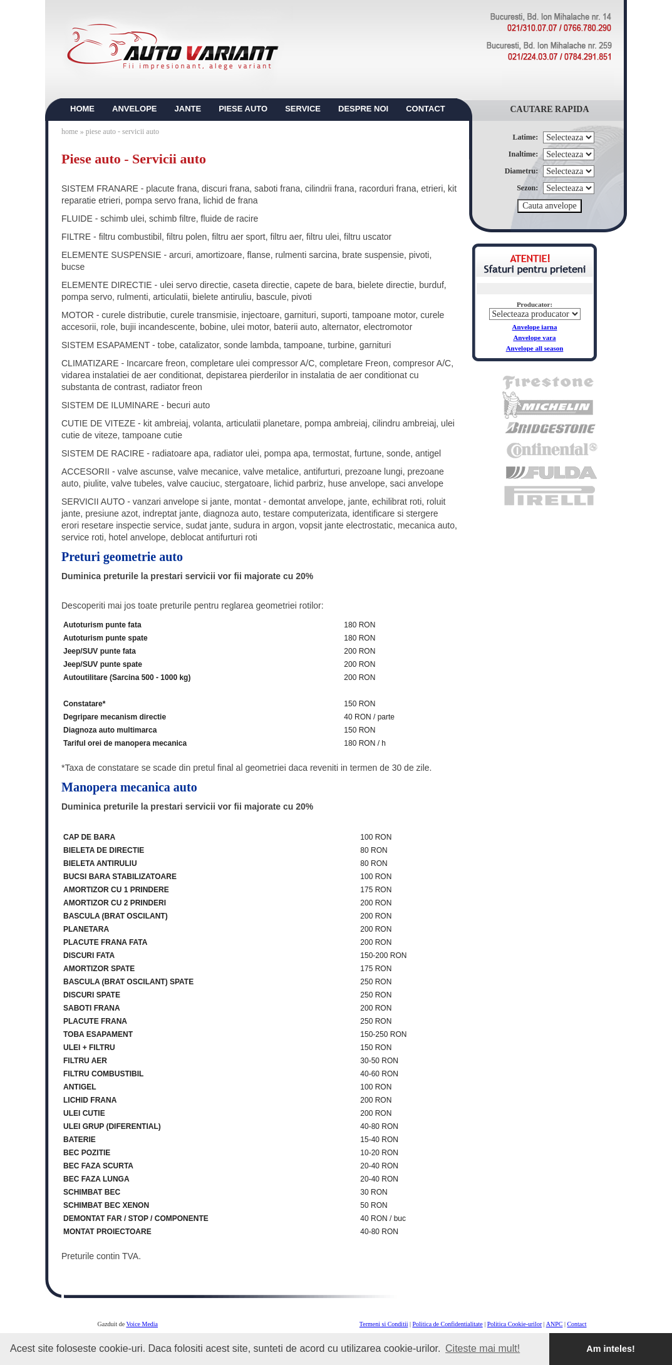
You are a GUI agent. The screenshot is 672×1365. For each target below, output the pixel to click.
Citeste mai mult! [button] (482, 1348)
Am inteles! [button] (610, 1349)
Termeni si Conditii (383, 1324)
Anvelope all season (535, 348)
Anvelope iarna (534, 327)
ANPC (554, 1324)
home (69, 131)
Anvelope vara (534, 337)
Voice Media (142, 1324)
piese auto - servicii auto (122, 131)
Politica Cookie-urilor (514, 1324)
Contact (576, 1324)
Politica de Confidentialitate (448, 1324)
